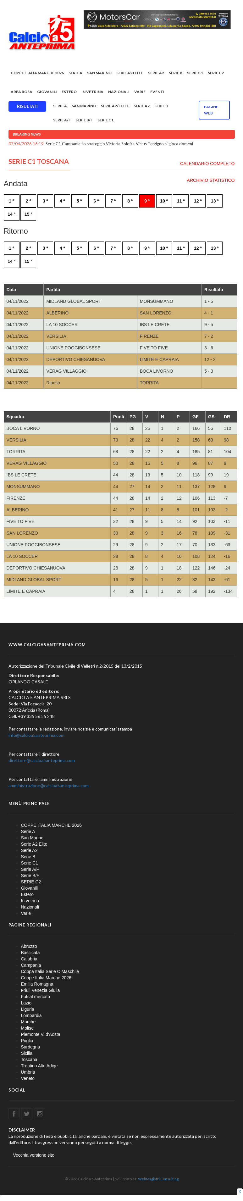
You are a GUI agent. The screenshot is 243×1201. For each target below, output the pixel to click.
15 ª (28, 214)
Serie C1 (195, 72)
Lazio (26, 1002)
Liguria (27, 1009)
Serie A (75, 72)
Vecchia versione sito (34, 1155)
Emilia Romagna (37, 984)
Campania (31, 965)
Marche (28, 1021)
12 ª (198, 200)
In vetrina (92, 91)
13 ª (215, 200)
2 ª (28, 200)
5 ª (79, 200)
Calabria (29, 958)
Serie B (175, 72)
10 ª (164, 200)
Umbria (28, 1072)
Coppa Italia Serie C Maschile (50, 971)
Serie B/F (84, 120)
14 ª (11, 214)
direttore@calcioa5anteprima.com (41, 760)
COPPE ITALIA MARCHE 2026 (37, 72)
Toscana (29, 1059)
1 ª (11, 200)
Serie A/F (62, 120)
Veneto (28, 1078)
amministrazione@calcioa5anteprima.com (48, 785)
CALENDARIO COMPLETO (207, 163)
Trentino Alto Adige (39, 1065)
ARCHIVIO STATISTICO (211, 180)
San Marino (99, 72)
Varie (140, 91)
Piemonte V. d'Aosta (40, 1034)
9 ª (147, 200)
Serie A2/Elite (115, 105)
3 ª (45, 200)
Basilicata (30, 952)
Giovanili (47, 91)
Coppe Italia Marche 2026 (46, 977)
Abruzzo (29, 946)
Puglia (27, 1040)
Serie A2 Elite (129, 72)
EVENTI (157, 91)
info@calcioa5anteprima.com (36, 735)
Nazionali (119, 91)
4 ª (62, 200)
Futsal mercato (35, 996)
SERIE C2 (216, 72)
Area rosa (21, 91)
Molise (27, 1028)
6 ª (96, 200)
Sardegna (30, 1046)
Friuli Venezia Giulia (40, 990)
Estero (69, 91)
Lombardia (31, 1015)
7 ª (113, 200)
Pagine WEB (211, 109)
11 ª (181, 200)
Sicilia (27, 1053)
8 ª (130, 200)
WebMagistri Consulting (158, 1178)
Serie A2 (156, 72)
